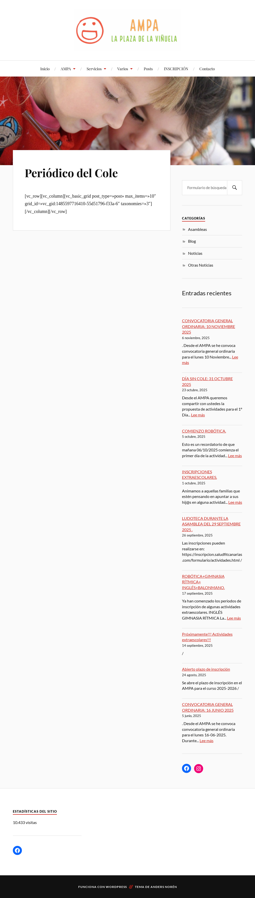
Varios (122, 68)
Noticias (195, 253)
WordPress (116, 887)
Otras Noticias (200, 265)
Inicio (45, 68)
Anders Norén (164, 887)
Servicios (94, 68)
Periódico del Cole (71, 172)
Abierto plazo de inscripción (206, 669)
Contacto (207, 68)
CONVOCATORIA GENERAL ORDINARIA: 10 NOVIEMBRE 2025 (208, 326)
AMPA (66, 68)
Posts (148, 68)
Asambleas (197, 229)
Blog (192, 241)
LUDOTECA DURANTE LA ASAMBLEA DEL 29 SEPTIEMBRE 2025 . (211, 524)
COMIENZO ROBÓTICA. (204, 430)
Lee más (198, 414)
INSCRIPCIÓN (176, 68)
